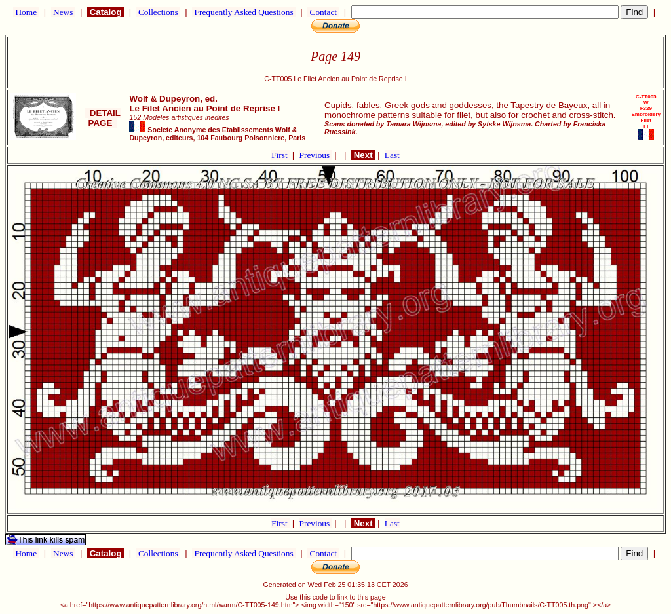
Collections (158, 12)
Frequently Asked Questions (244, 12)
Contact (323, 12)
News (63, 12)
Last (392, 155)
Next (363, 155)
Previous (315, 155)
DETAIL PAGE (103, 118)
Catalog (105, 12)
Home (26, 12)
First (280, 155)
